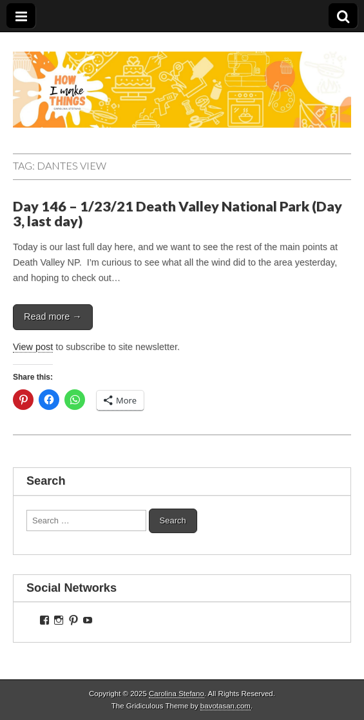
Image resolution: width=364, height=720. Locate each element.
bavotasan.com (225, 706)
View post (33, 347)
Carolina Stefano (176, 693)
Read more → (53, 316)
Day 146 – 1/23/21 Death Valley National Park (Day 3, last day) (177, 214)
